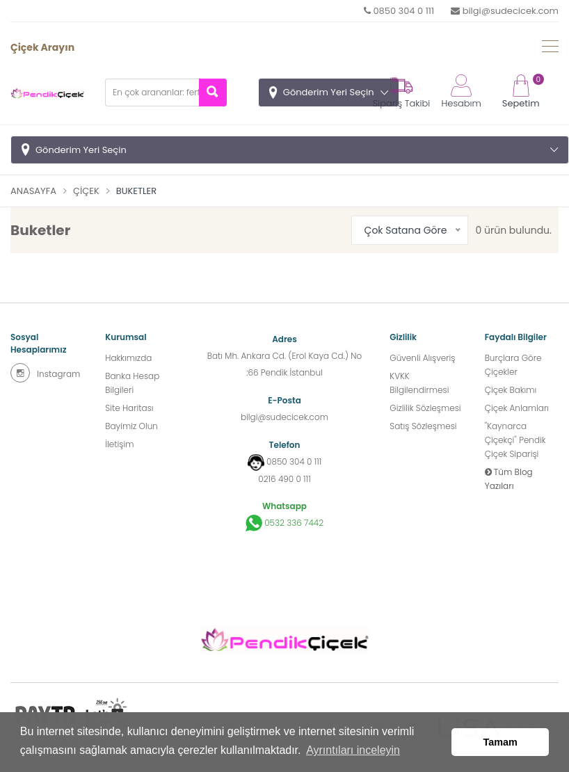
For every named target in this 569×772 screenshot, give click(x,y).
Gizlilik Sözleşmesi (425, 408)
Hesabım (461, 92)
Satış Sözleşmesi (423, 426)
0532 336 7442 (284, 523)
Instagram (45, 373)
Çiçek (86, 191)
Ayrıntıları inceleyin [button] (353, 750)
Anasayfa (33, 191)
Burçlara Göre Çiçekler (513, 365)
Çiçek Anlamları (517, 408)
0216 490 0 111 (284, 479)
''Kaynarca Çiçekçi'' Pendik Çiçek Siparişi (515, 440)
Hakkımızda (128, 358)
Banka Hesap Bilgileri (132, 383)
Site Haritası (129, 408)
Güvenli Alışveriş (422, 358)
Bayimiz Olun (131, 426)
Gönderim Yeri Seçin (328, 92)
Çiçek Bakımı (511, 390)
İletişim (119, 444)
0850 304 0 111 (399, 10)
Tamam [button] (500, 742)
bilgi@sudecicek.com (505, 10)
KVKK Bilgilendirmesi (419, 383)
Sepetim (521, 92)
